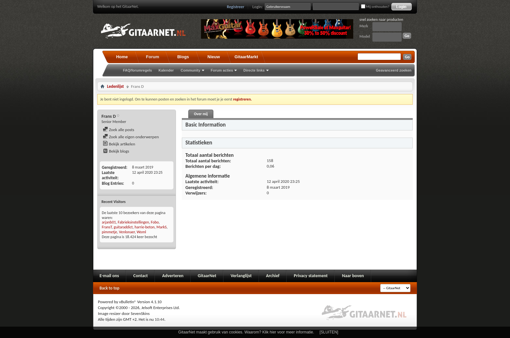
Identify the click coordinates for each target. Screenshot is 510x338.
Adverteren (172, 275)
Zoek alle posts (118, 129)
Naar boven (353, 275)
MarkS (161, 227)
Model (364, 36)
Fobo (155, 222)
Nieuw (214, 56)
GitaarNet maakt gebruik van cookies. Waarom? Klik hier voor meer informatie (245, 332)
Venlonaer (127, 232)
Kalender (166, 70)
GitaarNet (207, 275)
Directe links (253, 70)
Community (190, 70)
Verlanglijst (241, 275)
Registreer (236, 6)
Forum (152, 56)
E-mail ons (109, 275)
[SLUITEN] (329, 332)
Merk (363, 26)
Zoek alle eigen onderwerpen (131, 136)
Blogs (183, 56)
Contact (140, 275)
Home (122, 56)
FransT (107, 227)
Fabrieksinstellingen (133, 222)
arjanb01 (109, 222)
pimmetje (109, 232)
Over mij (201, 114)
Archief (272, 275)
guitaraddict (123, 227)
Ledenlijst (115, 86)
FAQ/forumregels (137, 70)
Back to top (109, 288)
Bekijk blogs (116, 151)
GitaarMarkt (246, 56)
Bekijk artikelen (119, 144)
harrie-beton (145, 227)
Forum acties (222, 70)
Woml (141, 232)
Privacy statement (311, 275)
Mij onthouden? (375, 7)
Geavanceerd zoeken (393, 70)
